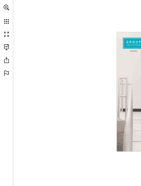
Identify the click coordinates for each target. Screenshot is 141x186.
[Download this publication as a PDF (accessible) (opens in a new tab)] (6, 47)
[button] (6, 7)
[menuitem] (6, 14)
